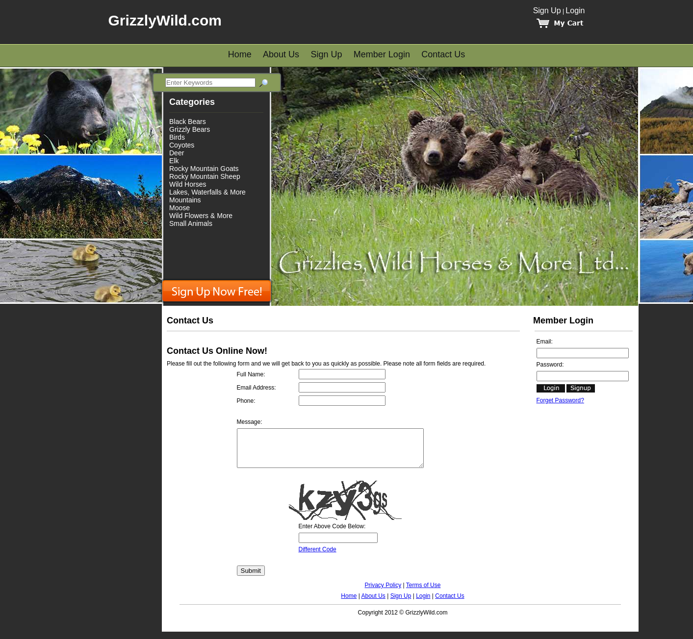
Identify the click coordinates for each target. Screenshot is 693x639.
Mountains (185, 200)
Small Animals (190, 223)
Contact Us (443, 54)
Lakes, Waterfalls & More (207, 192)
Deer (176, 153)
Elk (174, 161)
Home (240, 54)
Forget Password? (560, 400)
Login (575, 10)
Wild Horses (187, 184)
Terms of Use (423, 592)
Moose (179, 208)
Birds (177, 137)
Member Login (382, 54)
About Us (281, 54)
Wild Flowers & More (200, 216)
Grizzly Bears (189, 129)
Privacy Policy (383, 592)
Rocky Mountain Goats (204, 168)
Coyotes (181, 145)
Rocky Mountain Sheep (204, 176)
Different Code (317, 556)
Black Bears (187, 121)
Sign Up (547, 10)
